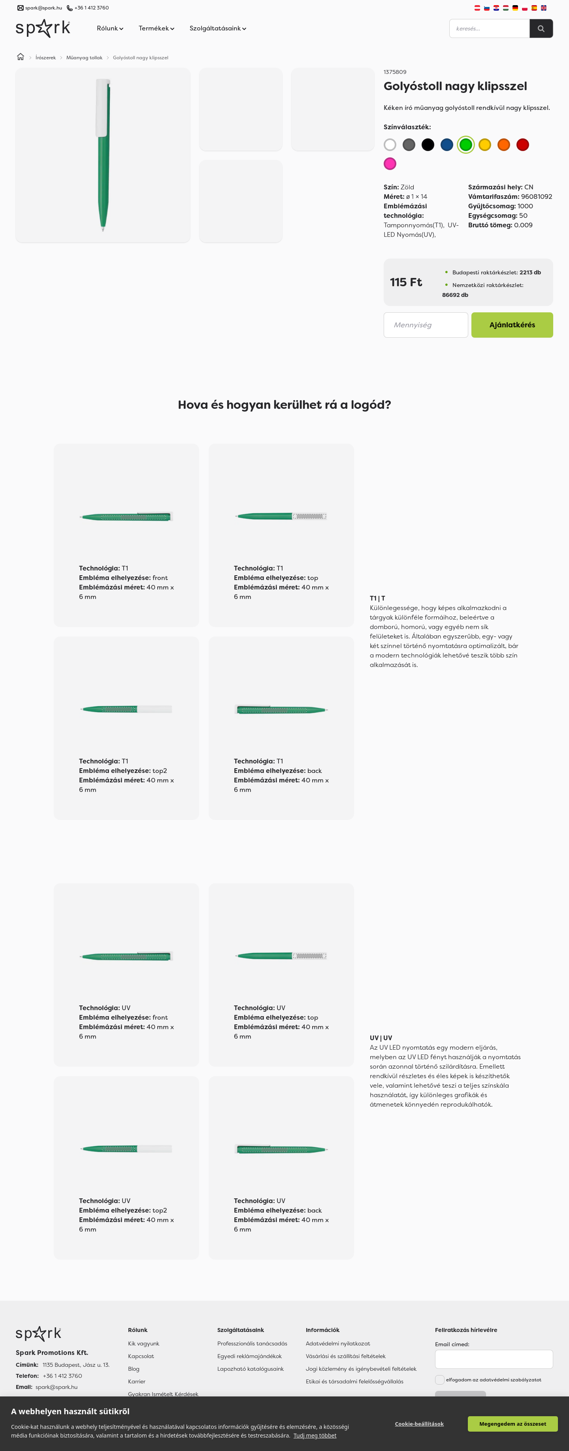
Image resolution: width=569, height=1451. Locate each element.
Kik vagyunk (143, 1343)
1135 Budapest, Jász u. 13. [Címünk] (76, 1364)
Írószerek (46, 58)
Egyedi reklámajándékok (249, 1356)
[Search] (541, 28)
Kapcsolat (141, 1356)
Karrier (136, 1381)
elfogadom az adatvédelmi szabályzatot (493, 1380)
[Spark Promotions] (43, 28)
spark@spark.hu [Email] (56, 1387)
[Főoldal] (62, 1334)
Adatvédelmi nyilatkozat (338, 1343)
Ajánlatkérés (512, 325)
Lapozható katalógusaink (250, 1368)
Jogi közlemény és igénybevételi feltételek (361, 1368)
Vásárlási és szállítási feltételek (346, 1356)
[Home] (20, 58)
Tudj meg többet (315, 1435)
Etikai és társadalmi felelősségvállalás (354, 1381)
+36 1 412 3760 (92, 8)
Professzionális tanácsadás (252, 1343)
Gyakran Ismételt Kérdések (163, 1394)
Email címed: (452, 1344)
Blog (133, 1368)
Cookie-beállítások (419, 1423)
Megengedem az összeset (512, 1423)
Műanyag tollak (84, 58)
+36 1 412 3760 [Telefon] (62, 1375)
